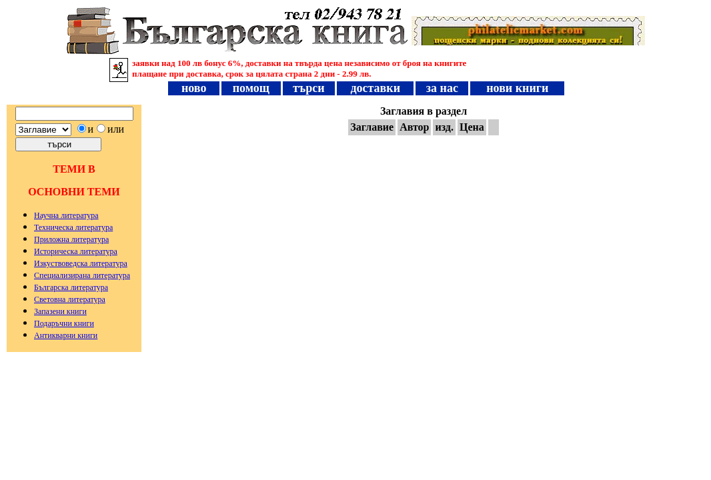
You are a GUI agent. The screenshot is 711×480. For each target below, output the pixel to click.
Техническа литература (73, 227)
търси (309, 88)
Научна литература (66, 215)
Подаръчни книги (64, 323)
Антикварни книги (65, 335)
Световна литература (69, 299)
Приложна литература (71, 239)
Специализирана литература (82, 275)
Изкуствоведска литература (80, 263)
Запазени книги (60, 311)
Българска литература (71, 287)
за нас (442, 88)
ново (194, 88)
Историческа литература (75, 251)
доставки (375, 88)
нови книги (518, 88)
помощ (250, 88)
